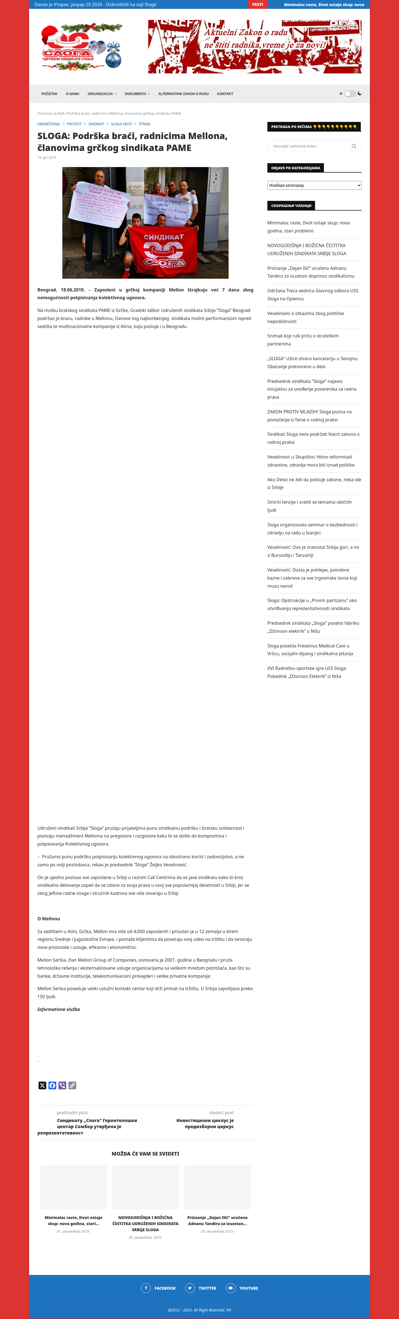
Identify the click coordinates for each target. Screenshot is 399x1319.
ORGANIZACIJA (100, 94)
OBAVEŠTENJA (49, 124)
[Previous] (274, 4)
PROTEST (75, 124)
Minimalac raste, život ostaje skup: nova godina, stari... (339, 4)
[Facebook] (158, 1289)
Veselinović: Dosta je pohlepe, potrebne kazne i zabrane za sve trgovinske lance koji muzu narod (312, 578)
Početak (50, 94)
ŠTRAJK (148, 124)
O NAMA (73, 94)
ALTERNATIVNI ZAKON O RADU (183, 94)
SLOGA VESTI (124, 124)
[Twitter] (200, 1289)
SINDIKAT (98, 124)
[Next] (279, 4)
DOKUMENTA (135, 94)
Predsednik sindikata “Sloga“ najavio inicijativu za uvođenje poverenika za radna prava (312, 390)
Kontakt (225, 94)
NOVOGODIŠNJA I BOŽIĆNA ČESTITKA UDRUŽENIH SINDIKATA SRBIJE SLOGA (145, 1224)
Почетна (44, 114)
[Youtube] (242, 1289)
